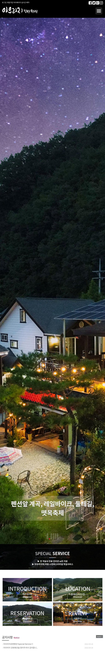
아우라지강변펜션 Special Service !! (18, 644)
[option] (52, 644)
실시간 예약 (25, 2)
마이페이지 (17, 2)
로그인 (4, 2)
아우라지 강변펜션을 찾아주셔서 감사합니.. (20, 647)
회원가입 (10, 2)
